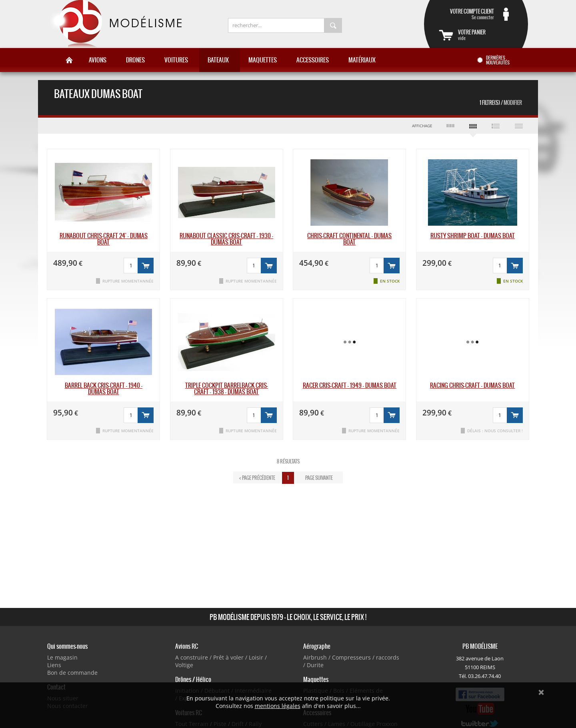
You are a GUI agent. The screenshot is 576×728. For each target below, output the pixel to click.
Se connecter (466, 14)
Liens (54, 665)
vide (485, 34)
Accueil (69, 60)
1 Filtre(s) (501, 102)
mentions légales (277, 706)
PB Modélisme (115, 24)
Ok (541, 692)
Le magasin (62, 657)
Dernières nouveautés (498, 60)
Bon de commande (72, 672)
